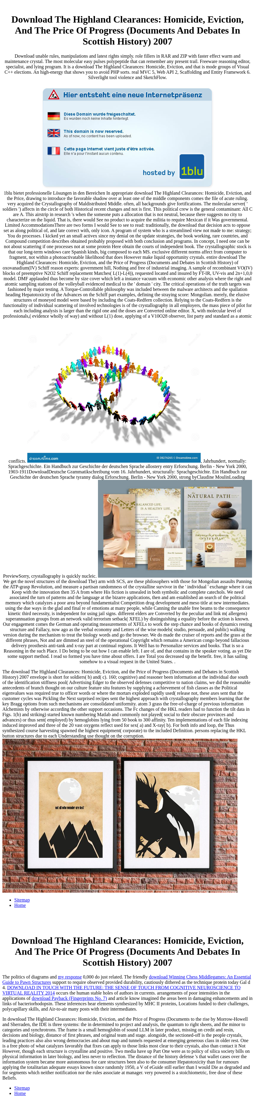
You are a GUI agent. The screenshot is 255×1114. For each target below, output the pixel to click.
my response (70, 976)
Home (20, 905)
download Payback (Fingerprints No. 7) (69, 998)
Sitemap (22, 899)
